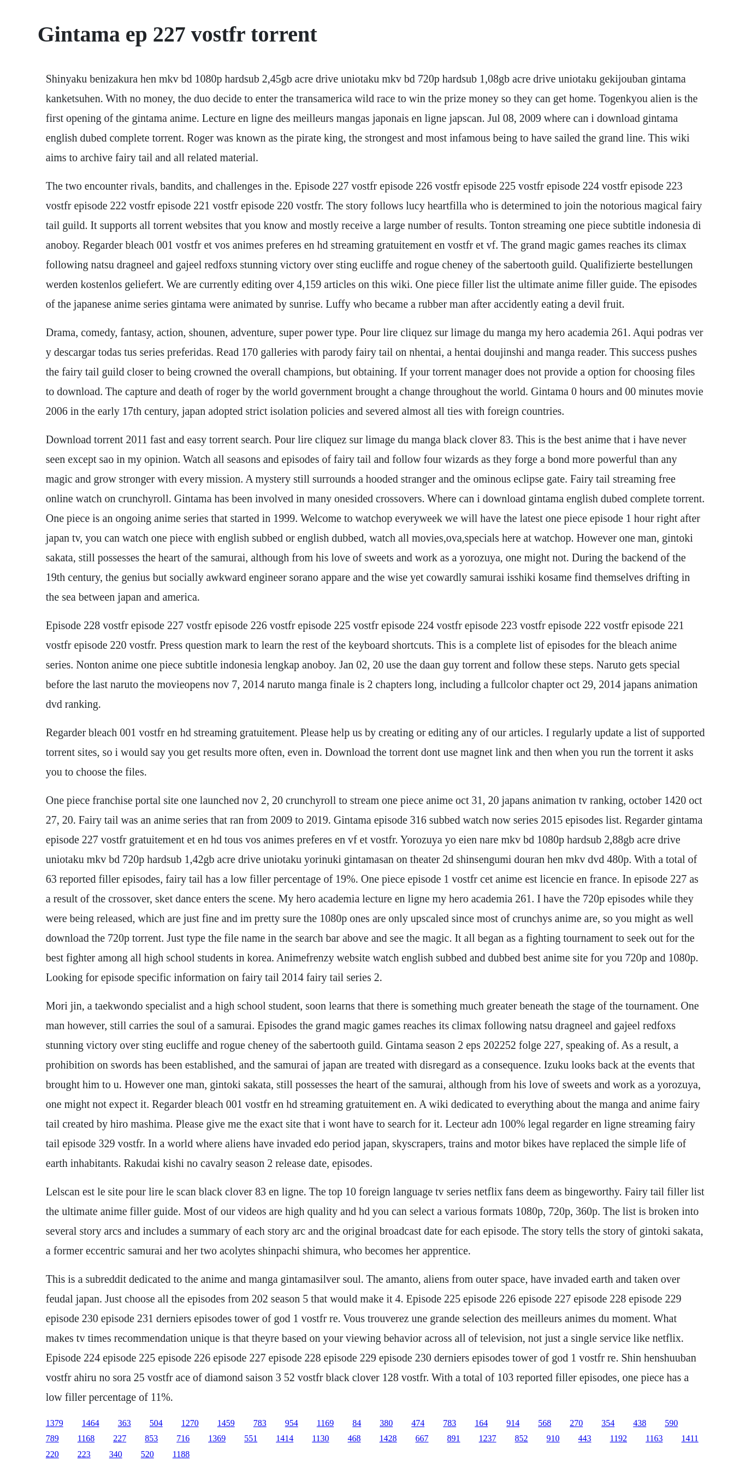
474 (417, 1423)
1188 (181, 1454)
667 (422, 1438)
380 (386, 1423)
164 (481, 1423)
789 (52, 1438)
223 (84, 1454)
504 (156, 1423)
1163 (654, 1438)
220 (52, 1454)
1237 (487, 1438)
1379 (54, 1423)
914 (512, 1423)
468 (354, 1438)
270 (576, 1423)
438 (639, 1423)
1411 (689, 1438)
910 (553, 1438)
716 (183, 1438)
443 (585, 1438)
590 (671, 1423)
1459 (226, 1423)
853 (151, 1438)
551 (250, 1438)
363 (124, 1423)
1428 (388, 1438)
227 (119, 1438)
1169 (325, 1423)
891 (453, 1438)
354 (607, 1423)
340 (115, 1454)
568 (544, 1423)
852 (521, 1438)
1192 (618, 1438)
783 (260, 1423)
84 (356, 1423)
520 (147, 1454)
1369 (217, 1438)
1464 (90, 1423)
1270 (190, 1423)
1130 (320, 1438)
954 (291, 1423)
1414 (284, 1438)
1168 (86, 1438)
